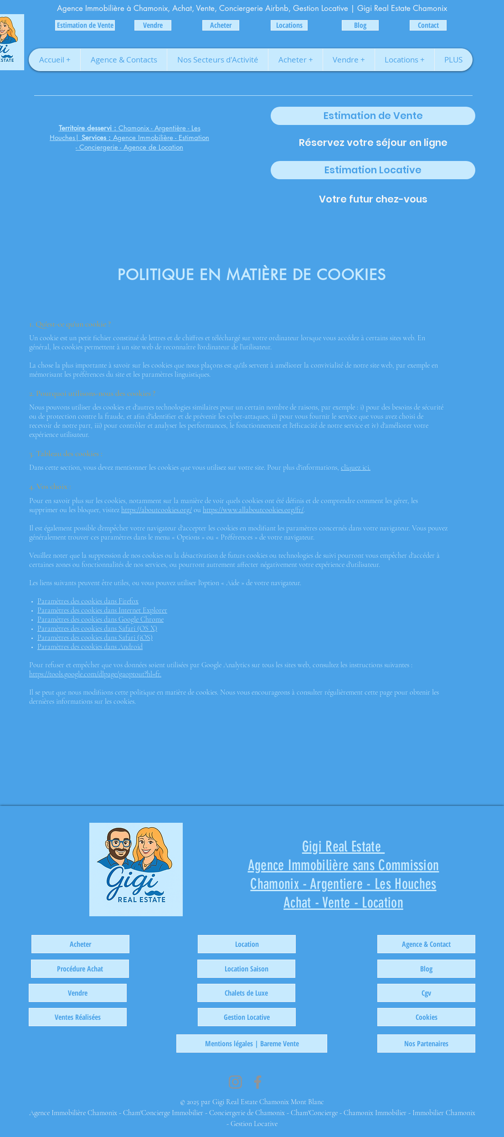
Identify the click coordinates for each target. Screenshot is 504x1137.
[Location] (247, 944)
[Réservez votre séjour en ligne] (373, 143)
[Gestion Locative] (247, 1017)
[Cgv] (426, 993)
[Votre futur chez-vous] (373, 199)
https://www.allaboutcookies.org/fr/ (253, 509)
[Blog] (360, 25)
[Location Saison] (246, 969)
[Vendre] (152, 25)
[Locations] (289, 25)
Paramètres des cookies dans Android (90, 646)
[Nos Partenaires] (426, 1043)
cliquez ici (355, 467)
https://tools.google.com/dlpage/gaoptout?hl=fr (94, 674)
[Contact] (428, 25)
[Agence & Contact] (426, 944)
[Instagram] (235, 1082)
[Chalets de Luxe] (246, 993)
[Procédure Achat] (80, 969)
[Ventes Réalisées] (78, 1017)
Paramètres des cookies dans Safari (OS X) (97, 628)
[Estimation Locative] (373, 170)
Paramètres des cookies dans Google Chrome (100, 619)
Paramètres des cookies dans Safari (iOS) (95, 637)
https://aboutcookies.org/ (156, 509)
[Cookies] (426, 1017)
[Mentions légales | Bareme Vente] (251, 1043)
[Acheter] (220, 25)
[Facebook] (258, 1082)
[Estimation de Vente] (85, 25)
